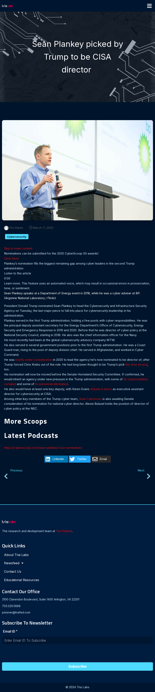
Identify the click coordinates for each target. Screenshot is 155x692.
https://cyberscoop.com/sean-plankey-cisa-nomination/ (43, 448)
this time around (136, 365)
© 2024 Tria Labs (77, 687)
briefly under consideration (33, 360)
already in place (101, 389)
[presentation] (32, 655)
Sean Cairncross (90, 399)
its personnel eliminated (51, 384)
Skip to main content (18, 249)
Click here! (11, 259)
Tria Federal (64, 531)
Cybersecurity (16, 237)
